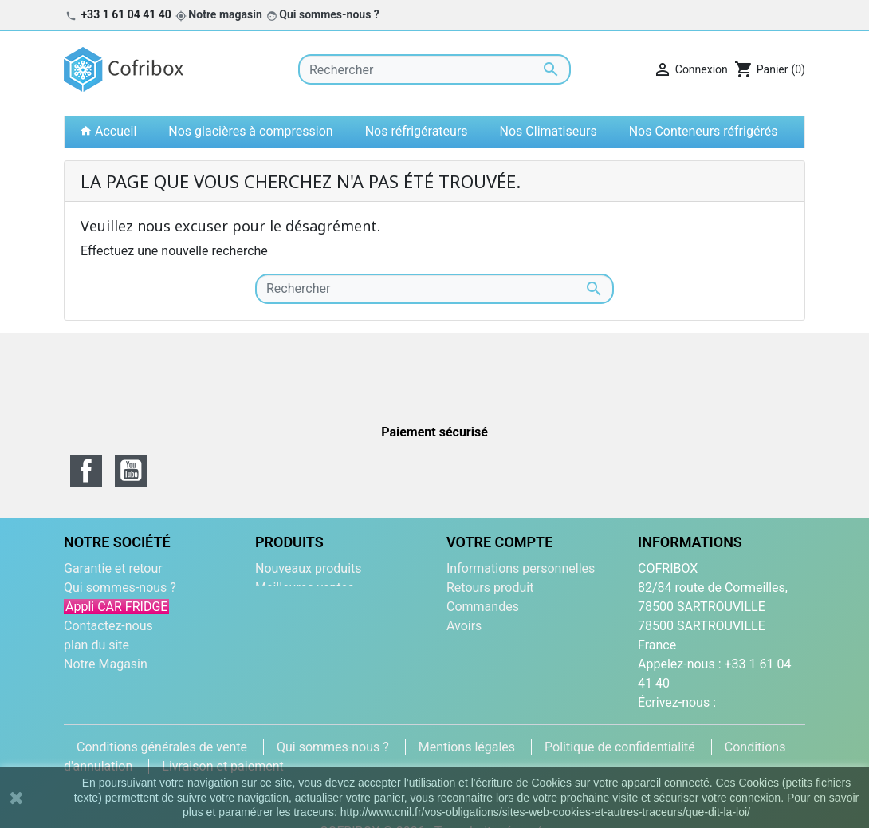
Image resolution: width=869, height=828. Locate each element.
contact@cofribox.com (702, 721)
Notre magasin (224, 14)
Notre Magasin (105, 664)
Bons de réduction (497, 664)
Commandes (482, 606)
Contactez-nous (108, 625)
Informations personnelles (520, 568)
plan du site (96, 645)
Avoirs (464, 625)
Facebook (86, 471)
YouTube (131, 471)
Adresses (472, 645)
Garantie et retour (113, 568)
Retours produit (489, 587)
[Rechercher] (434, 69)
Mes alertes (479, 683)
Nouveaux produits (308, 568)
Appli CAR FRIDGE (116, 606)
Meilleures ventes (304, 587)
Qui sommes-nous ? (329, 14)
